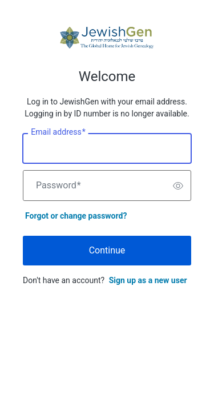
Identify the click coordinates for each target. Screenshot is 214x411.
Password (58, 185)
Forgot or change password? (76, 215)
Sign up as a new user (148, 280)
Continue (107, 250)
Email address (58, 132)
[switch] (178, 185)
